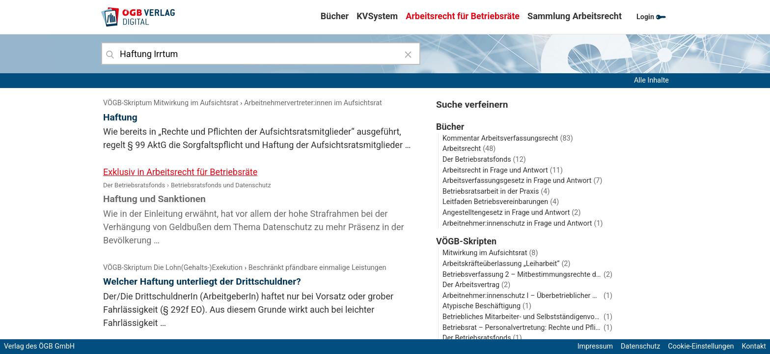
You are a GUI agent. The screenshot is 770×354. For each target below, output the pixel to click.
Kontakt (754, 346)
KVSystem (377, 16)
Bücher (335, 16)
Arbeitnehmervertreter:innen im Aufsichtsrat (313, 103)
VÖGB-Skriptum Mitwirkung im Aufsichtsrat (170, 103)
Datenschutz (640, 346)
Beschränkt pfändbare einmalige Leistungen (317, 268)
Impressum (595, 346)
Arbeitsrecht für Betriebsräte (463, 16)
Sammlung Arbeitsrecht (574, 16)
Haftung (120, 117)
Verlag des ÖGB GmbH (39, 346)
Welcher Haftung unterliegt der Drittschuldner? (202, 281)
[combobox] (260, 53)
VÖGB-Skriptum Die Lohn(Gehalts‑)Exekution (173, 268)
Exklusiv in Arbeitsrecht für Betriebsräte (180, 172)
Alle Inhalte (651, 80)
